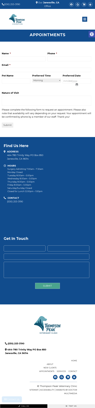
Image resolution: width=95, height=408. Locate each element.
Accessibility (47, 390)
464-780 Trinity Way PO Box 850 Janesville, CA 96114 (25, 157)
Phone (52, 53)
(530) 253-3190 (12, 4)
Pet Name (7, 75)
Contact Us (11, 399)
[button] (92, 34)
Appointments (46, 371)
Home (74, 361)
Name (6, 53)
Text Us (71, 406)
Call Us (24, 406)
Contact (72, 371)
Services (61, 371)
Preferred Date (72, 75)
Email (6, 65)
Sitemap (34, 390)
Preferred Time (41, 75)
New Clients (50, 368)
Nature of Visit (10, 93)
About (50, 364)
